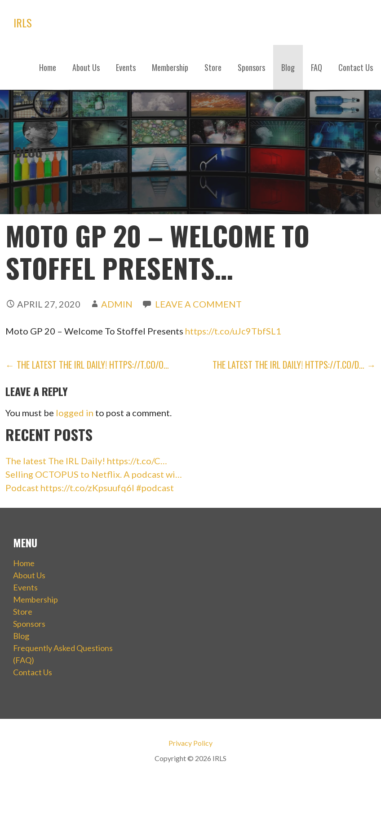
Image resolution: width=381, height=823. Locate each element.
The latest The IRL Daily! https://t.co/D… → (294, 364)
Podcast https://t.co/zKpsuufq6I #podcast (89, 487)
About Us (86, 67)
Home (47, 67)
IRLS (22, 22)
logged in (74, 412)
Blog (288, 67)
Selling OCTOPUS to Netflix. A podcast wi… (93, 474)
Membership (170, 67)
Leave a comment (198, 304)
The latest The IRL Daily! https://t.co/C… (86, 460)
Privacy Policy (190, 743)
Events (126, 67)
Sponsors (251, 67)
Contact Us (355, 67)
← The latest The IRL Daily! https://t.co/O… (87, 364)
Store (213, 67)
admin (117, 304)
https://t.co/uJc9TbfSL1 (233, 331)
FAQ (316, 67)
